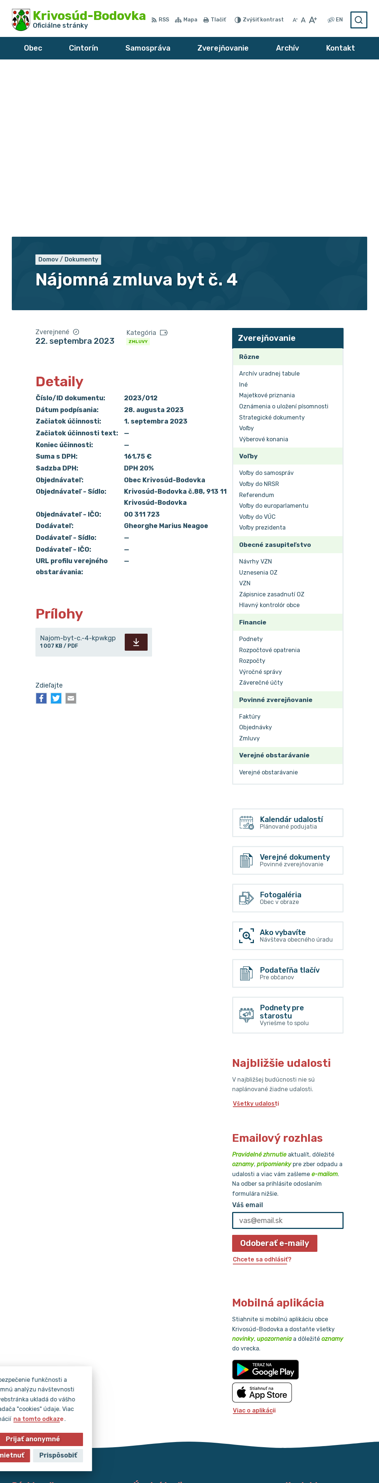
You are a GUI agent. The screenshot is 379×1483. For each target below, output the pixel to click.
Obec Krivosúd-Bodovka (263, 1453)
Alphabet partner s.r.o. (140, 1453)
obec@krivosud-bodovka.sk (326, 1391)
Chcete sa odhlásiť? (262, 1092)
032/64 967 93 (308, 1383)
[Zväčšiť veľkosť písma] (312, 20)
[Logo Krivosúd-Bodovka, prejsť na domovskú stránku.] (79, 20)
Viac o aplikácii (254, 1243)
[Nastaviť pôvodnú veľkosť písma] (303, 20)
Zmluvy (138, 175)
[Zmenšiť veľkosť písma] (295, 20)
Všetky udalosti (256, 937)
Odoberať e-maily (274, 1077)
